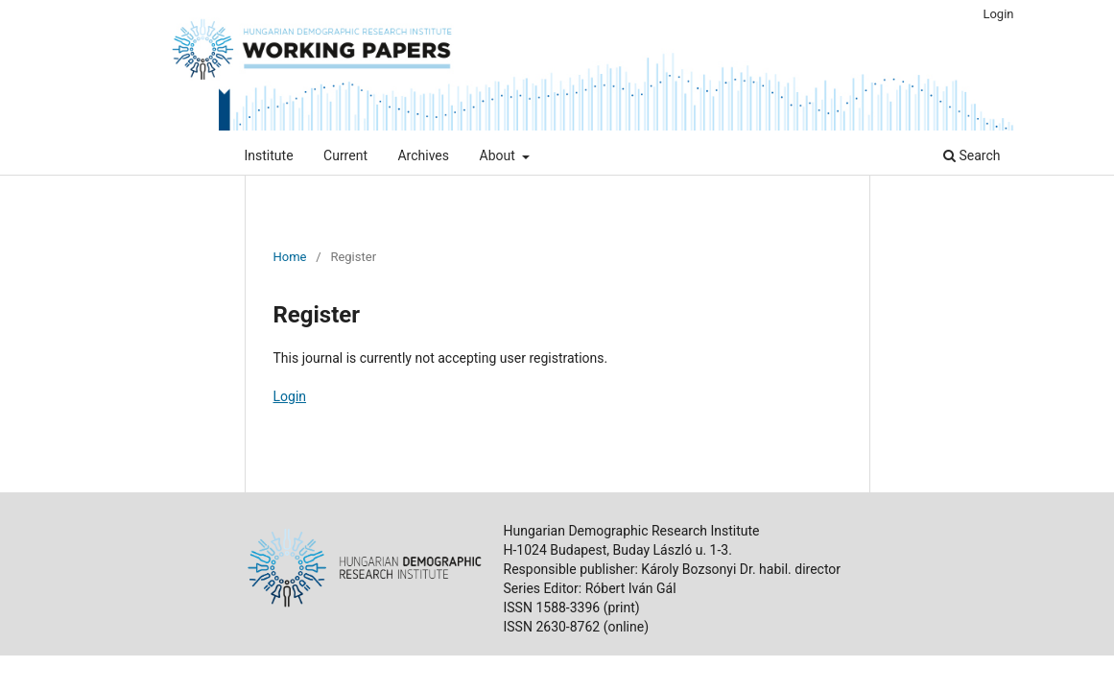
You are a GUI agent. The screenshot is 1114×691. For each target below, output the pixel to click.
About (499, 155)
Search (971, 155)
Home (290, 257)
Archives (423, 155)
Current (345, 155)
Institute (269, 155)
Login (998, 14)
